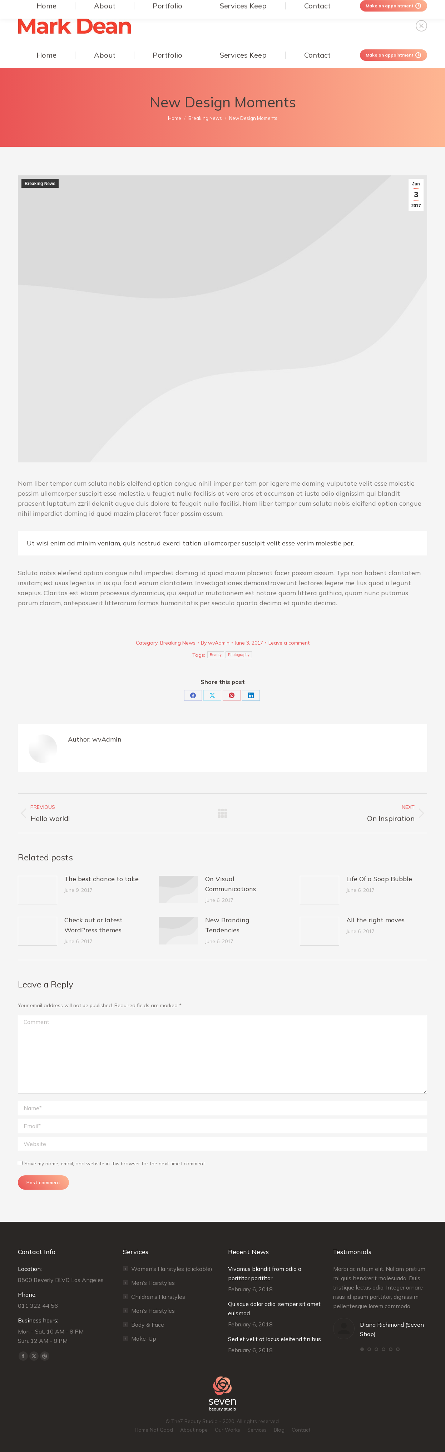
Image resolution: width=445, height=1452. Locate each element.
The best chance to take (101, 879)
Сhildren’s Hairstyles (158, 1296)
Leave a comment (289, 643)
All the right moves (375, 920)
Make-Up (143, 1338)
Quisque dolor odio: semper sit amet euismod (274, 1308)
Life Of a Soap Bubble (379, 879)
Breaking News (40, 183)
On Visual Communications (230, 884)
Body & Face (147, 1324)
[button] (362, 1349)
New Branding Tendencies (227, 925)
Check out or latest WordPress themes (93, 925)
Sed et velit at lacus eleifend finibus (274, 1338)
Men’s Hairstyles (153, 1282)
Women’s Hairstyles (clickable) (171, 1268)
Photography (238, 655)
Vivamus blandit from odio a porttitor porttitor (264, 1273)
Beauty (216, 655)
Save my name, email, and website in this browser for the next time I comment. (115, 1163)
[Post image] (37, 890)
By (215, 643)
